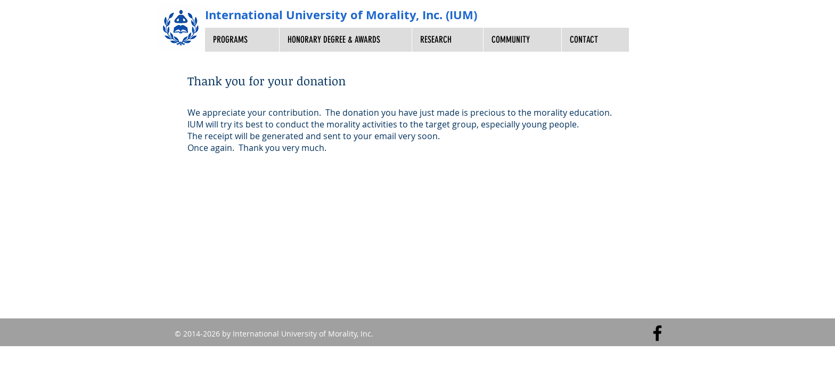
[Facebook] (657, 333)
